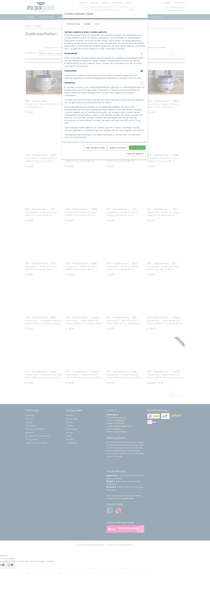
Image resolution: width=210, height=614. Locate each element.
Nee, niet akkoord (135, 153)
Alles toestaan (137, 147)
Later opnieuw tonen (95, 147)
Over (97, 23)
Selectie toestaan (118, 147)
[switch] (142, 54)
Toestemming (73, 23)
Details (87, 23)
